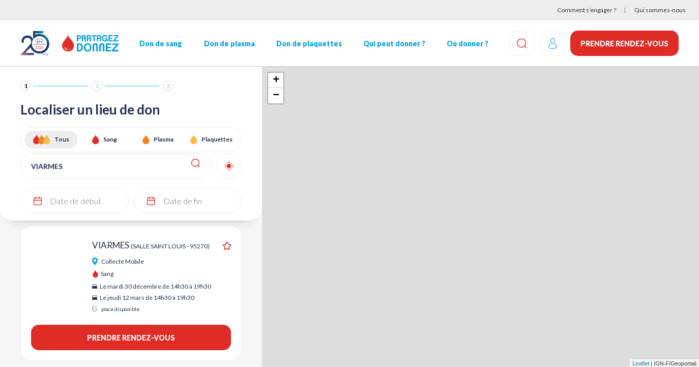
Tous (61, 139)
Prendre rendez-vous (624, 43)
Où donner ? (467, 43)
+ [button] (276, 80)
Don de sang (160, 43)
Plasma (163, 139)
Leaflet (640, 363)
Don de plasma (228, 43)
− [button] (276, 95)
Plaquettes (216, 139)
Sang (110, 139)
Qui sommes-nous (660, 10)
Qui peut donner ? (394, 43)
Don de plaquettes (309, 43)
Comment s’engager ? (586, 10)
